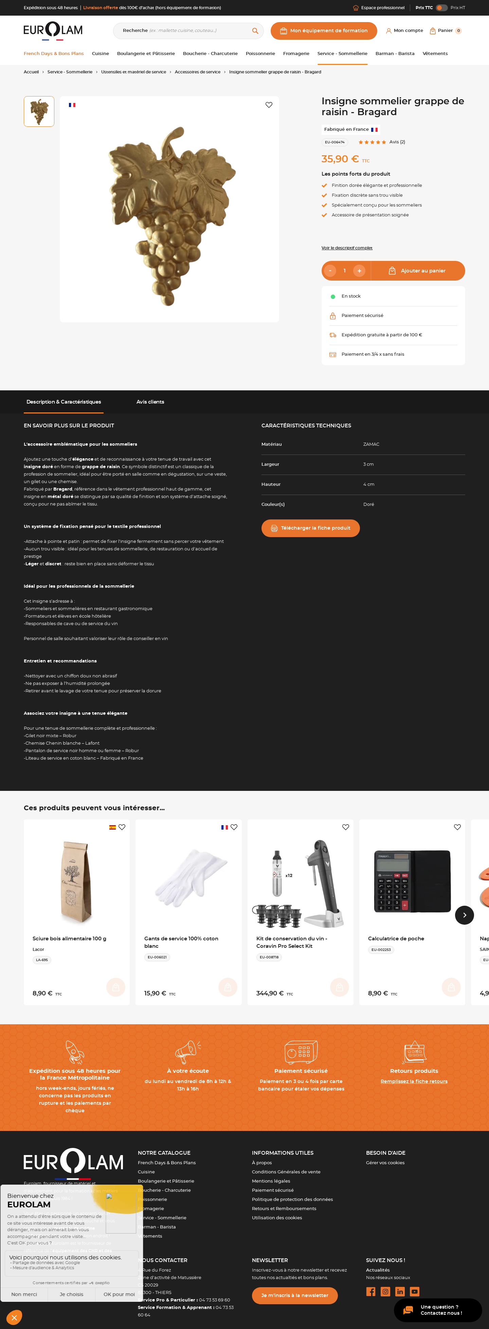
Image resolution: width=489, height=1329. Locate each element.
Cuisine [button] (100, 54)
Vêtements (150, 1231)
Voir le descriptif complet (347, 248)
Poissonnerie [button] (260, 54)
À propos (262, 1158)
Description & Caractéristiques (63, 402)
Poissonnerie (152, 1194)
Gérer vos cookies (385, 1158)
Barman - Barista (157, 1222)
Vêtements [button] (435, 54)
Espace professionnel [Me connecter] (378, 8)
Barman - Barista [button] (395, 54)
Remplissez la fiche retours (414, 1076)
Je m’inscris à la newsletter (294, 1290)
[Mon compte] (405, 31)
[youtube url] (414, 1286)
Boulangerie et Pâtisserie (166, 1176)
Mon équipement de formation (324, 31)
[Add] (359, 271)
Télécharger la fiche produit (310, 528)
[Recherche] (188, 31)
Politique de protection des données (292, 1194)
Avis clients (150, 402)
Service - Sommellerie (162, 1213)
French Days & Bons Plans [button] (54, 54)
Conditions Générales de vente (286, 1167)
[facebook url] (371, 1286)
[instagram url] (385, 1286)
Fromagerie (151, 1204)
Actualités (378, 1265)
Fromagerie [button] (296, 54)
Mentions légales (271, 1176)
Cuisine (146, 1167)
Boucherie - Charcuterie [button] (210, 54)
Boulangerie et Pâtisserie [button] (146, 54)
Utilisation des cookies (277, 1213)
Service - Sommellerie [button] (342, 54)
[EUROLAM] (53, 30)
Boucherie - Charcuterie (164, 1185)
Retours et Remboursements (284, 1204)
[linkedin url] (400, 1286)
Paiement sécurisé (273, 1185)
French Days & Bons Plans (167, 1158)
